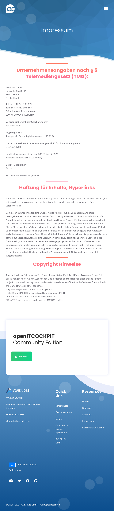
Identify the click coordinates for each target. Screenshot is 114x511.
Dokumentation (64, 412)
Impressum (88, 421)
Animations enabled (27, 464)
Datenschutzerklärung (93, 427)
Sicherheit (87, 414)
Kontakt (86, 407)
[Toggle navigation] (105, 8)
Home (85, 401)
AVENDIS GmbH (60, 441)
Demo (59, 418)
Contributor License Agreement (62, 429)
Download (21, 356)
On (12, 465)
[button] (12, 465)
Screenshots (62, 405)
